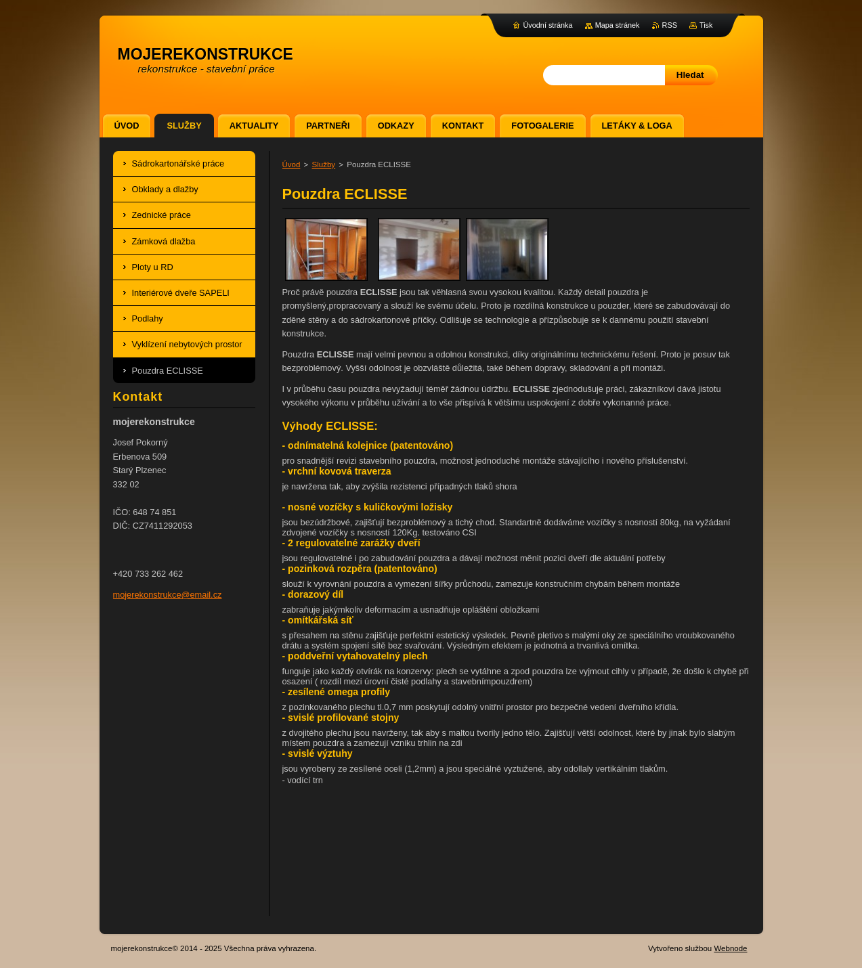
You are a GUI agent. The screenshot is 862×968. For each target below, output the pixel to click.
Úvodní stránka (547, 25)
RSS (669, 25)
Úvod (291, 164)
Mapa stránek (617, 25)
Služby (324, 164)
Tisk (706, 25)
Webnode (730, 948)
